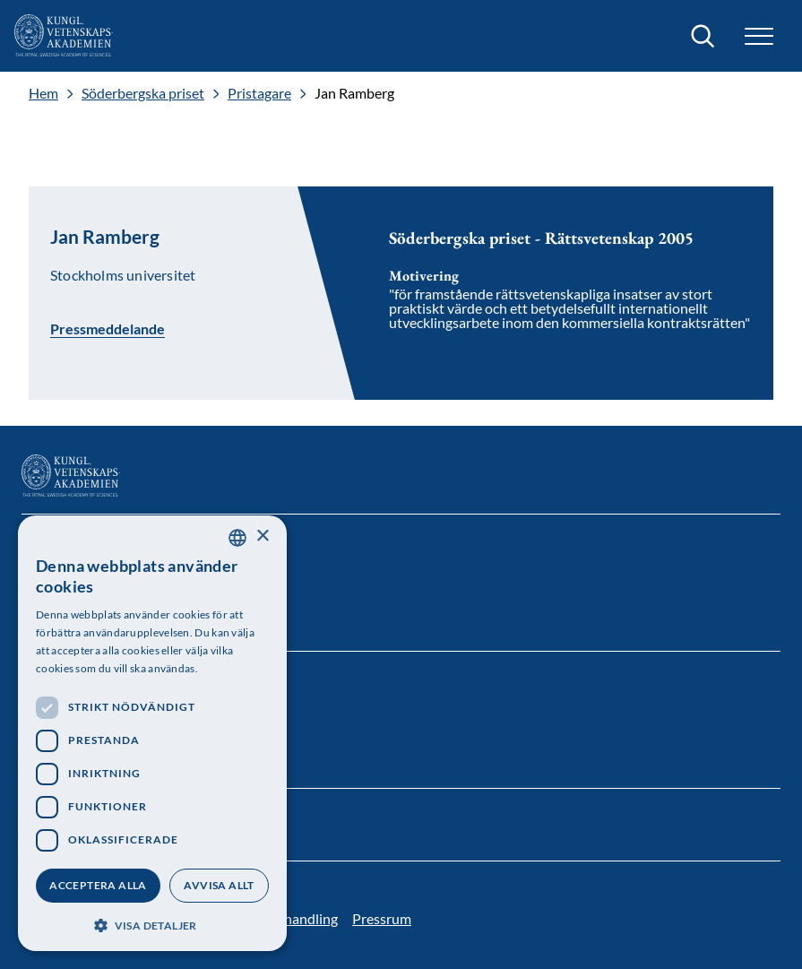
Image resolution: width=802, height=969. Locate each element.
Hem (43, 93)
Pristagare (259, 93)
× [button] (262, 536)
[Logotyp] (63, 36)
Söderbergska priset (143, 93)
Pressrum (381, 918)
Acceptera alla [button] (98, 885)
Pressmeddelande (107, 328)
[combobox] (237, 538)
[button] (759, 36)
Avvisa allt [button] (219, 885)
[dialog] (152, 733)
